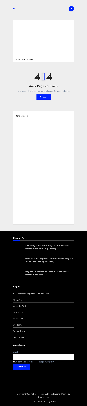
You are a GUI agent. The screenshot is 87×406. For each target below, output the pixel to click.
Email (15, 352)
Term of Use (18, 337)
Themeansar (43, 397)
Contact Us (18, 312)
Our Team (17, 325)
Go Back (43, 97)
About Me (17, 300)
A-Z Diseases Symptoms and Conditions (31, 294)
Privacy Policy (19, 331)
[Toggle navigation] (13, 8)
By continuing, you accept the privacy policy (33, 362)
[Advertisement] (44, 38)
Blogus (64, 394)
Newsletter (18, 319)
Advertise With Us (21, 306)
